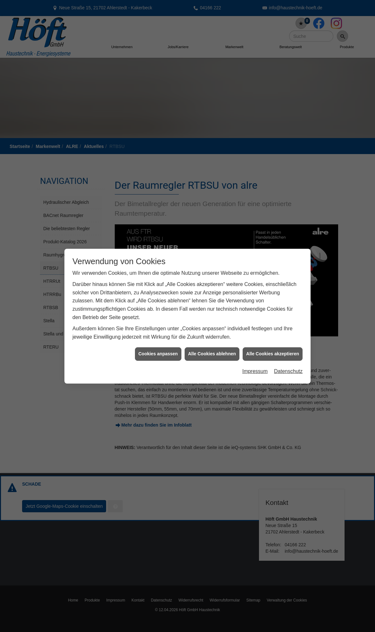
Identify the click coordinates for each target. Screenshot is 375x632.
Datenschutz (288, 356)
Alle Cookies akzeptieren (272, 339)
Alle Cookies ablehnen (212, 339)
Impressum (255, 356)
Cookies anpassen (158, 339)
